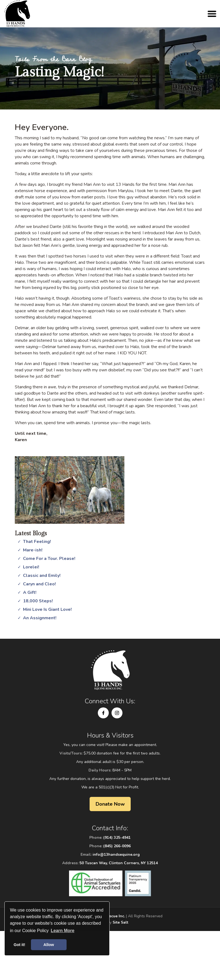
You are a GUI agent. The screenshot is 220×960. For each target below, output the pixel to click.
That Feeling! (37, 542)
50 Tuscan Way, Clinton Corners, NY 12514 (118, 863)
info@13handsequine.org (116, 854)
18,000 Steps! (38, 601)
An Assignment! (39, 618)
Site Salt (120, 922)
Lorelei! (31, 567)
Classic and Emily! (42, 575)
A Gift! (29, 592)
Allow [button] (49, 944)
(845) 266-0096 (117, 846)
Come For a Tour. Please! (49, 559)
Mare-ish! (32, 550)
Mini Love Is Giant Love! (47, 609)
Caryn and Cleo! (39, 584)
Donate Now (110, 804)
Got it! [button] (19, 944)
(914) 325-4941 (117, 837)
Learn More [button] (62, 930)
